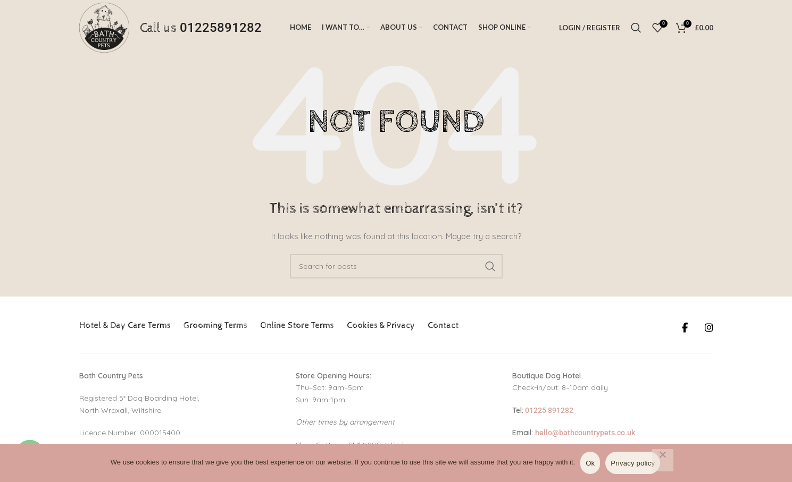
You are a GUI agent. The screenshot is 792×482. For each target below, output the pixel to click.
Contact (443, 325)
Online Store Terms (297, 325)
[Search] (636, 27)
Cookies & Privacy (381, 325)
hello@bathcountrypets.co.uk (585, 432)
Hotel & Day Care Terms (125, 325)
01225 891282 (548, 410)
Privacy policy (633, 463)
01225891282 (221, 27)
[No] (662, 460)
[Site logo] (104, 27)
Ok (590, 463)
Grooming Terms (215, 325)
